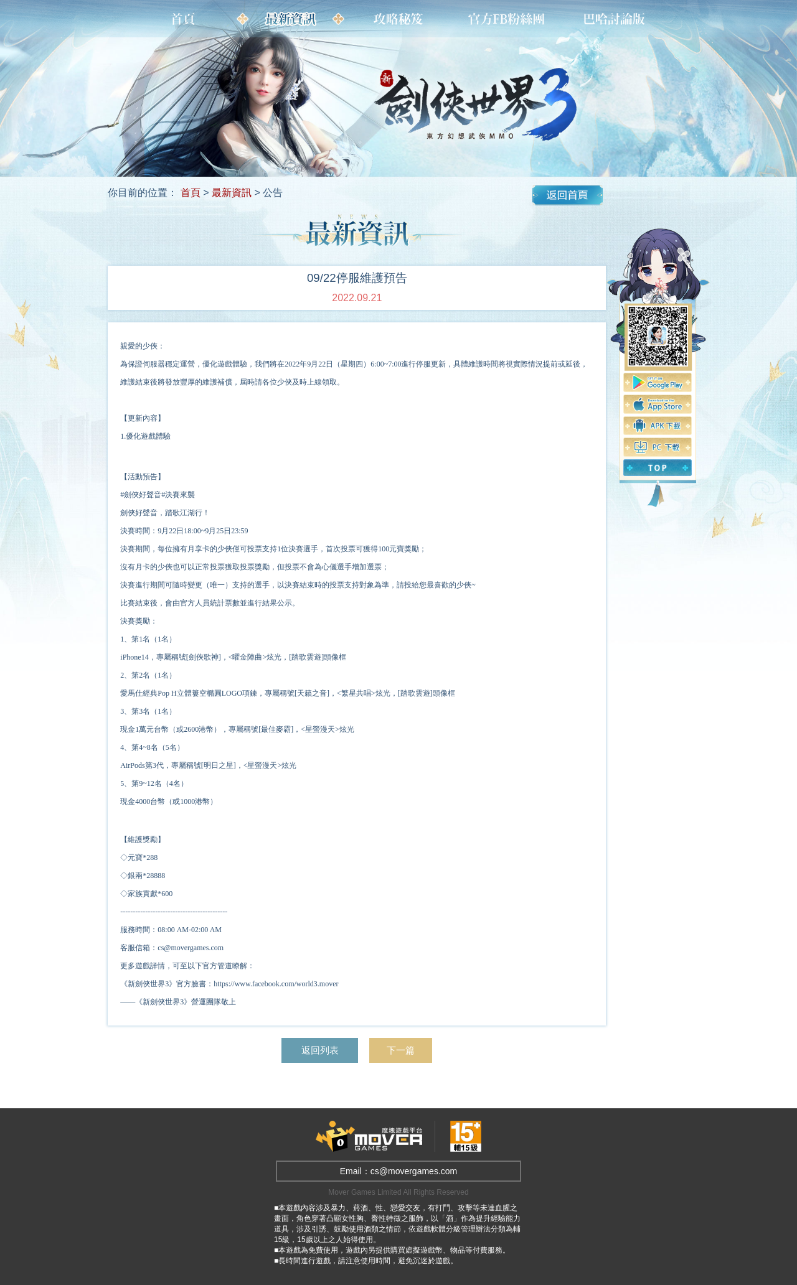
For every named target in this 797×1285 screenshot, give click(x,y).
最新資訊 (232, 192)
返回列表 (318, 1050)
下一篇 (404, 1050)
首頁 (190, 192)
